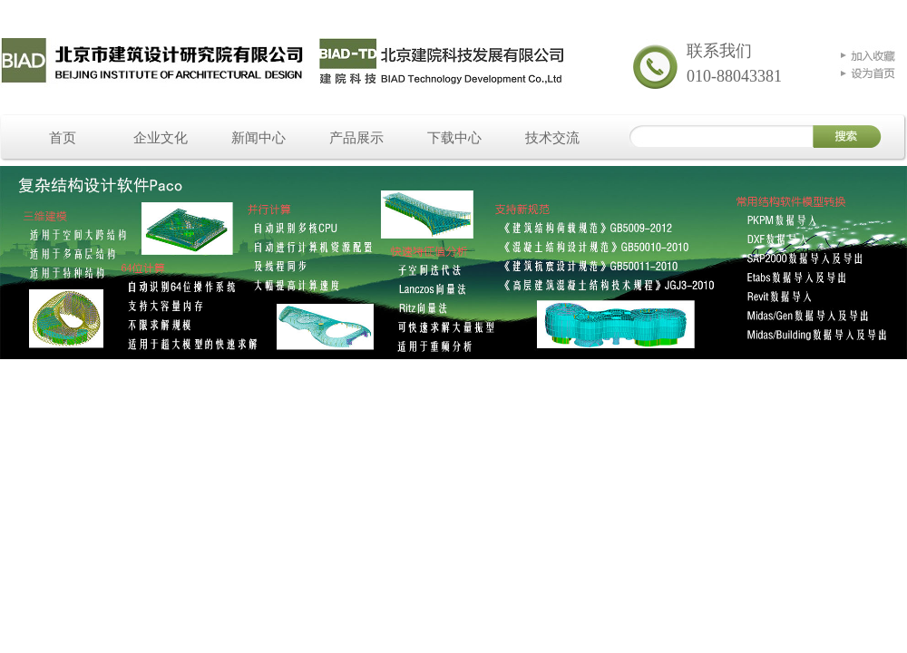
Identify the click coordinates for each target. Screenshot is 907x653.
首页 (62, 138)
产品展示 (356, 138)
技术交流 (552, 138)
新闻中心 (258, 138)
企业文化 (160, 138)
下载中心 (454, 138)
